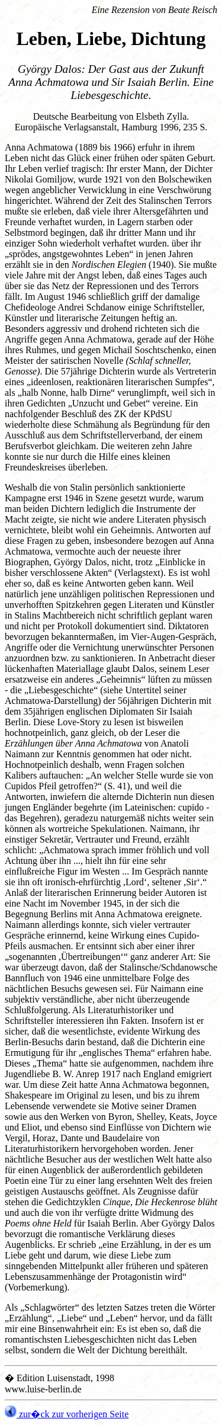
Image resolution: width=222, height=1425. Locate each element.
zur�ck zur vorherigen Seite (66, 1414)
